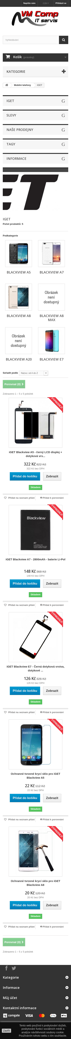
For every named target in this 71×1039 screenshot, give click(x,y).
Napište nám (29, 3)
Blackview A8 (19, 315)
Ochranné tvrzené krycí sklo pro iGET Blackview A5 (35, 775)
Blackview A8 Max (52, 317)
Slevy (11, 115)
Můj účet (10, 997)
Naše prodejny (19, 129)
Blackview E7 (51, 359)
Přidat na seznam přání (21, 497)
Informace (16, 158)
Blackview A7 (52, 272)
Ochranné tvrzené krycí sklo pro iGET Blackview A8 (35, 882)
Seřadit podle (10, 372)
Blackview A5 (19, 272)
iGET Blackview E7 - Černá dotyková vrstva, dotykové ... (36, 668)
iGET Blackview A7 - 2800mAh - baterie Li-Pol (35, 559)
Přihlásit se (60, 3)
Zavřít (6, 1030)
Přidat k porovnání (53, 497)
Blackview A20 (19, 359)
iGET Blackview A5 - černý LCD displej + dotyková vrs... (35, 454)
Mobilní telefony (22, 85)
